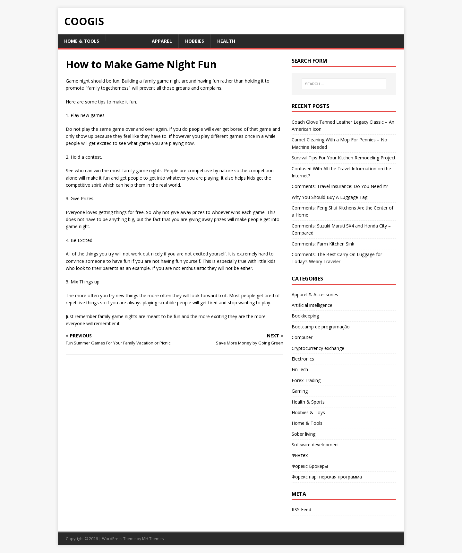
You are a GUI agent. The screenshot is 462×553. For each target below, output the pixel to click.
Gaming (300, 391)
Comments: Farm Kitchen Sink (323, 244)
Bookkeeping (305, 316)
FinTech (300, 369)
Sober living (303, 434)
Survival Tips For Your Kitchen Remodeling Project (344, 158)
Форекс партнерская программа (327, 477)
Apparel (162, 41)
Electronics (303, 359)
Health (226, 41)
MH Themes (153, 538)
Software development (315, 445)
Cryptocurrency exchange (318, 348)
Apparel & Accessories (315, 294)
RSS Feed (301, 509)
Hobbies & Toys (308, 412)
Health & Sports (308, 402)
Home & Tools (81, 41)
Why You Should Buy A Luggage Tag (329, 197)
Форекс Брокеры (310, 466)
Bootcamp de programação (321, 327)
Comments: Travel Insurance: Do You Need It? (340, 186)
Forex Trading (306, 380)
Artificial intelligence (312, 305)
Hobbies (194, 41)
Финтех (300, 455)
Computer (302, 337)
